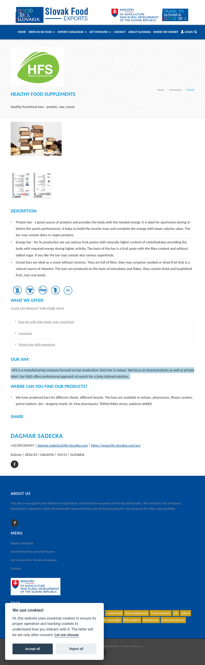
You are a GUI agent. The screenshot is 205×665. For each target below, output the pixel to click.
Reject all (76, 649)
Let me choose (67, 635)
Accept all (32, 649)
